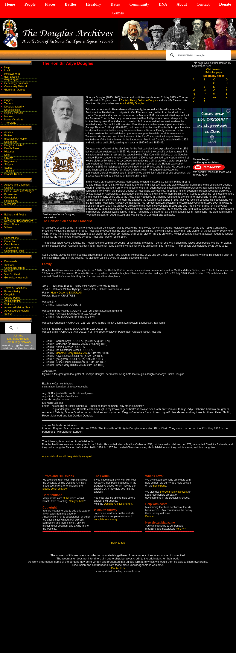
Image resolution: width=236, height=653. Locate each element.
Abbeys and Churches (17, 184)
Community (139, 4)
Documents (10, 141)
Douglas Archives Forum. (118, 503)
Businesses (10, 194)
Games (118, 13)
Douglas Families (14, 145)
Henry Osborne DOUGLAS (66, 292)
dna (6, 217)
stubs (66, 498)
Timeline (9, 170)
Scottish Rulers (13, 174)
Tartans (8, 103)
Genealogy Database (16, 83)
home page (159, 485)
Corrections (10, 241)
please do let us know (55, 488)
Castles (8, 187)
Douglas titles (12, 109)
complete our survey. (106, 519)
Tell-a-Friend (11, 247)
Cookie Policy (12, 297)
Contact (203, 4)
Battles (70, 4)
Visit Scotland (12, 274)
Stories (8, 167)
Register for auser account (12, 75)
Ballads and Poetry (15, 214)
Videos (8, 227)
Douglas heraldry (14, 106)
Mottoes (9, 116)
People (29, 4)
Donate (225, 4)
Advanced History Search (18, 307)
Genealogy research (15, 277)
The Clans (10, 122)
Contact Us (118, 568)
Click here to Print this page (214, 71)
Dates (115, 4)
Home (10, 4)
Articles (8, 132)
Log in (7, 70)
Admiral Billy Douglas (132, 103)
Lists (7, 154)
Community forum (14, 267)
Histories (9, 151)
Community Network (15, 86)
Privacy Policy (12, 291)
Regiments (10, 161)
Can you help (76, 501)
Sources (9, 264)
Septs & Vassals (13, 113)
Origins (8, 100)
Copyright (9, 294)
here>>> (181, 528)
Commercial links (14, 250)
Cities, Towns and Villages (19, 191)
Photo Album (11, 224)
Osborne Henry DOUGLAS (71, 353)
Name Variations (13, 119)
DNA (163, 4)
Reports (8, 271)
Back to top (118, 542)
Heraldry (93, 4)
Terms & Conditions (15, 288)
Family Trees (11, 148)
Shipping (9, 164)
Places (50, 4)
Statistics (9, 304)
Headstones (11, 200)
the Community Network (174, 491)
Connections (11, 238)
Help (7, 67)
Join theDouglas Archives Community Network (18, 339)
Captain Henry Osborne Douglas (139, 100)
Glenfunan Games (14, 89)
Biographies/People (15, 138)
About (182, 4)
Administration (12, 301)
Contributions (12, 244)
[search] (197, 55)
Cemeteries (10, 197)
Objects (8, 158)
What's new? (11, 79)
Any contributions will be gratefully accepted (67, 456)
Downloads (10, 261)
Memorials (10, 204)
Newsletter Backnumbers (18, 221)
